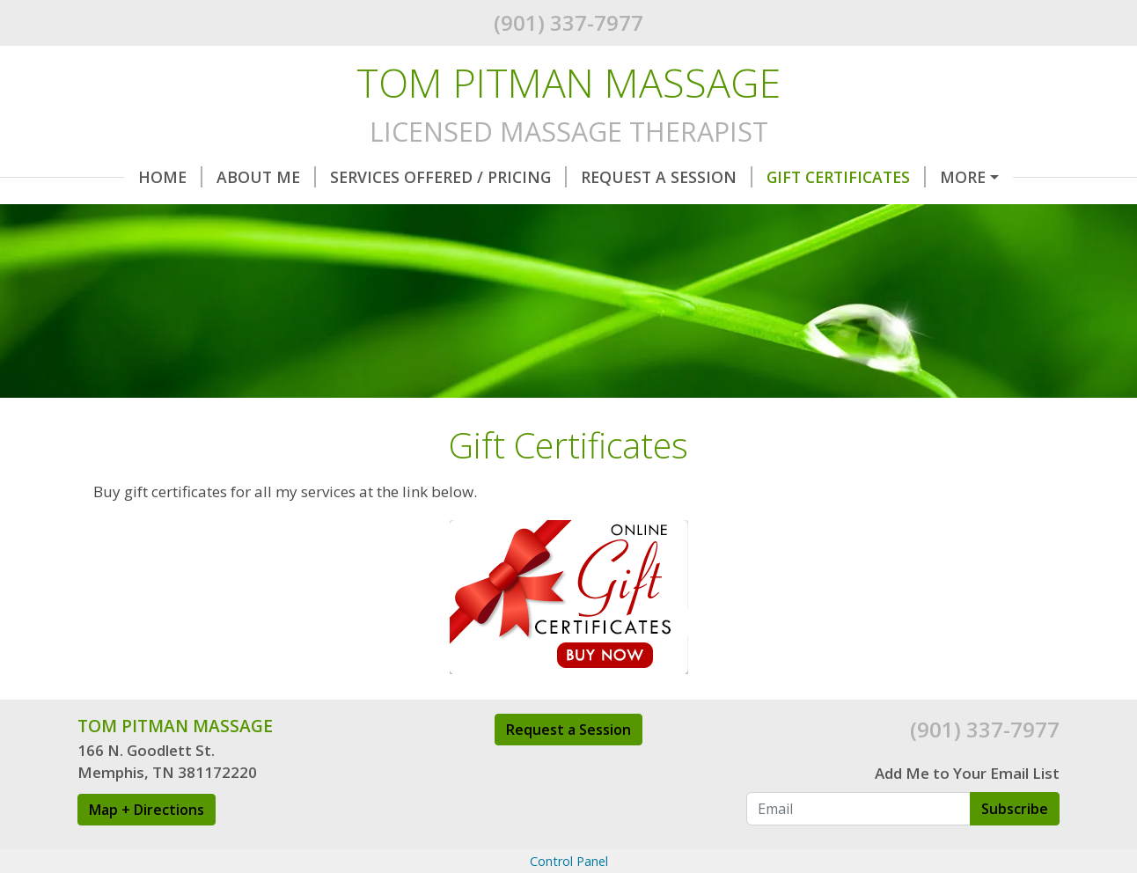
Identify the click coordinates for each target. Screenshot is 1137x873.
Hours (929, 176)
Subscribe (1014, 845)
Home (124, 176)
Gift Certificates (799, 176)
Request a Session (568, 766)
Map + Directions (146, 846)
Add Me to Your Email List (967, 811)
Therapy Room (161, 213)
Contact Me (296, 213)
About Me (219, 176)
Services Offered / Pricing (401, 176)
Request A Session (620, 176)
